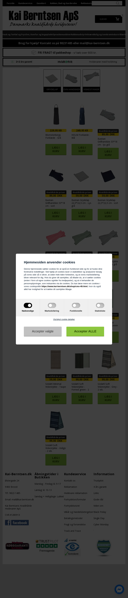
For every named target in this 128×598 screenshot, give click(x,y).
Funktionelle (76, 311)
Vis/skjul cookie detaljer (64, 319)
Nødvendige (28, 311)
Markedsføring (52, 311)
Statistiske (100, 311)
